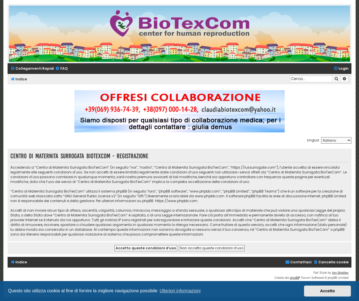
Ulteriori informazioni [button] (180, 290)
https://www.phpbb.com (176, 200)
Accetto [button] (327, 291)
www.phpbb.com (209, 196)
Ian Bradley (340, 273)
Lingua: (313, 140)
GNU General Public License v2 (90, 196)
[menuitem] (61, 69)
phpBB (294, 278)
